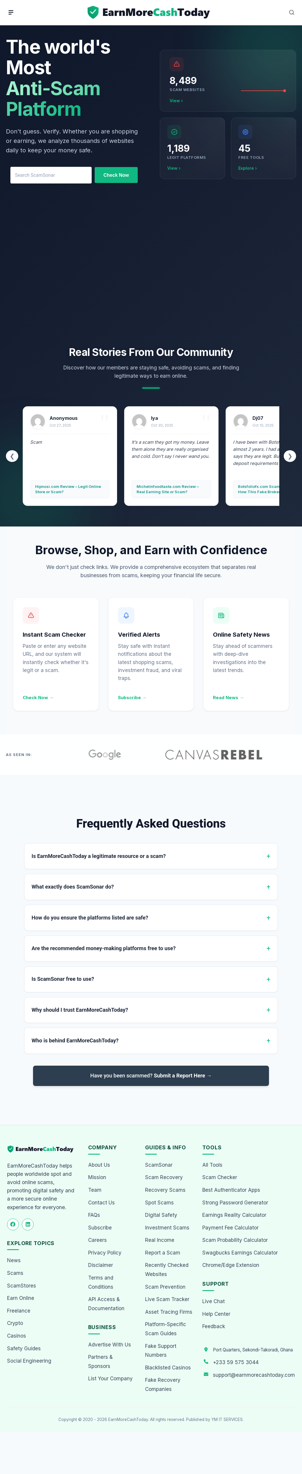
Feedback (213, 1326)
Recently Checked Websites (166, 1269)
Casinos (16, 1336)
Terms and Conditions (100, 1282)
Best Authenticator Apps (231, 1190)
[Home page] (149, 12)
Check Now (116, 175)
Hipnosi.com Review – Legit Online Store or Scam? (68, 489)
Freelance (18, 1311)
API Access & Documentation (106, 1303)
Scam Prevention (165, 1287)
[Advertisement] (151, 269)
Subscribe (100, 1228)
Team (94, 1190)
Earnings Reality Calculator (234, 1215)
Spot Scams (159, 1203)
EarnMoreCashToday (128, 1419)
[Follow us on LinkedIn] (28, 1224)
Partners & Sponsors (100, 1361)
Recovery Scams (165, 1190)
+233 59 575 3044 (236, 1362)
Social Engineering (29, 1361)
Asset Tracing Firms (168, 1312)
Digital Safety (161, 1215)
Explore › (247, 168)
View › (176, 100)
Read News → (228, 697)
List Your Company (110, 1378)
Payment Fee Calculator (230, 1228)
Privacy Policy (105, 1253)
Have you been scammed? (151, 1075)
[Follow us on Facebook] (13, 1224)
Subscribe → (132, 697)
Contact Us (101, 1203)
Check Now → (38, 697)
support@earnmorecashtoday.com (254, 1375)
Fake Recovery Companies (162, 1384)
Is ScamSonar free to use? (63, 979)
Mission (97, 1177)
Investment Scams (167, 1228)
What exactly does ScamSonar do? (73, 887)
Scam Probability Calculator (235, 1240)
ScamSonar (159, 1165)
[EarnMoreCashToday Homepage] (43, 1149)
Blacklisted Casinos (168, 1368)
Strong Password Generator (235, 1203)
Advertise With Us (109, 1345)
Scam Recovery (164, 1177)
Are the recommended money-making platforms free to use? (104, 948)
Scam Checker (219, 1177)
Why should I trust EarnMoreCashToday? (80, 1010)
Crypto (15, 1323)
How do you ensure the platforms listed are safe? (90, 918)
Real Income (159, 1240)
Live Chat (213, 1301)
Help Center (216, 1314)
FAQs (94, 1215)
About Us (99, 1165)
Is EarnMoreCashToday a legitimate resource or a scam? (99, 856)
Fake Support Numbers (160, 1350)
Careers (97, 1240)
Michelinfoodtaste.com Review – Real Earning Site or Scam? (168, 489)
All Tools (212, 1165)
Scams (15, 1273)
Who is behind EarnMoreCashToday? (75, 1040)
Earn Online (20, 1298)
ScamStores (21, 1286)
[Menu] (11, 12)
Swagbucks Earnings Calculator (240, 1253)
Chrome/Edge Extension (230, 1265)
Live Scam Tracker (167, 1299)
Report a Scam (162, 1253)
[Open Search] (291, 12)
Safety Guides (24, 1348)
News (14, 1260)
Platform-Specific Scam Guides (165, 1328)
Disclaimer (100, 1265)
